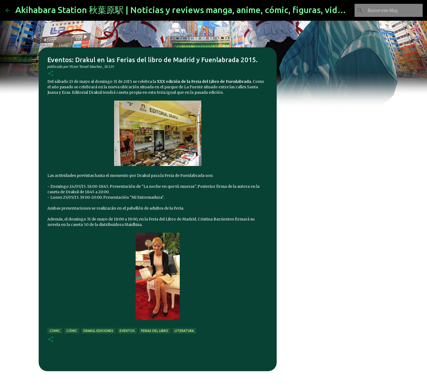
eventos (127, 330)
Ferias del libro (154, 330)
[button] (50, 73)
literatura (184, 330)
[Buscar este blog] (394, 10)
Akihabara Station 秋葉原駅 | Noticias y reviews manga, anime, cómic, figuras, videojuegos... (198, 10)
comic (55, 330)
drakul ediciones (98, 330)
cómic (71, 330)
